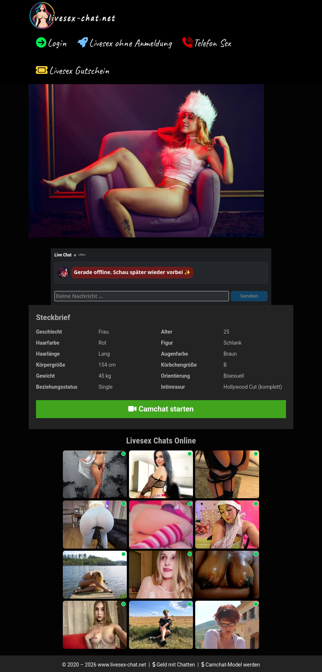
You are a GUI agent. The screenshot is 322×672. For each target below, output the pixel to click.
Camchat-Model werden (230, 665)
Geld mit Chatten (174, 665)
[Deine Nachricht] (141, 296)
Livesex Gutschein (79, 70)
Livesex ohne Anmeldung (130, 42)
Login (57, 42)
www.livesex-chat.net (122, 665)
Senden (249, 295)
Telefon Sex (211, 42)
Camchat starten (160, 409)
